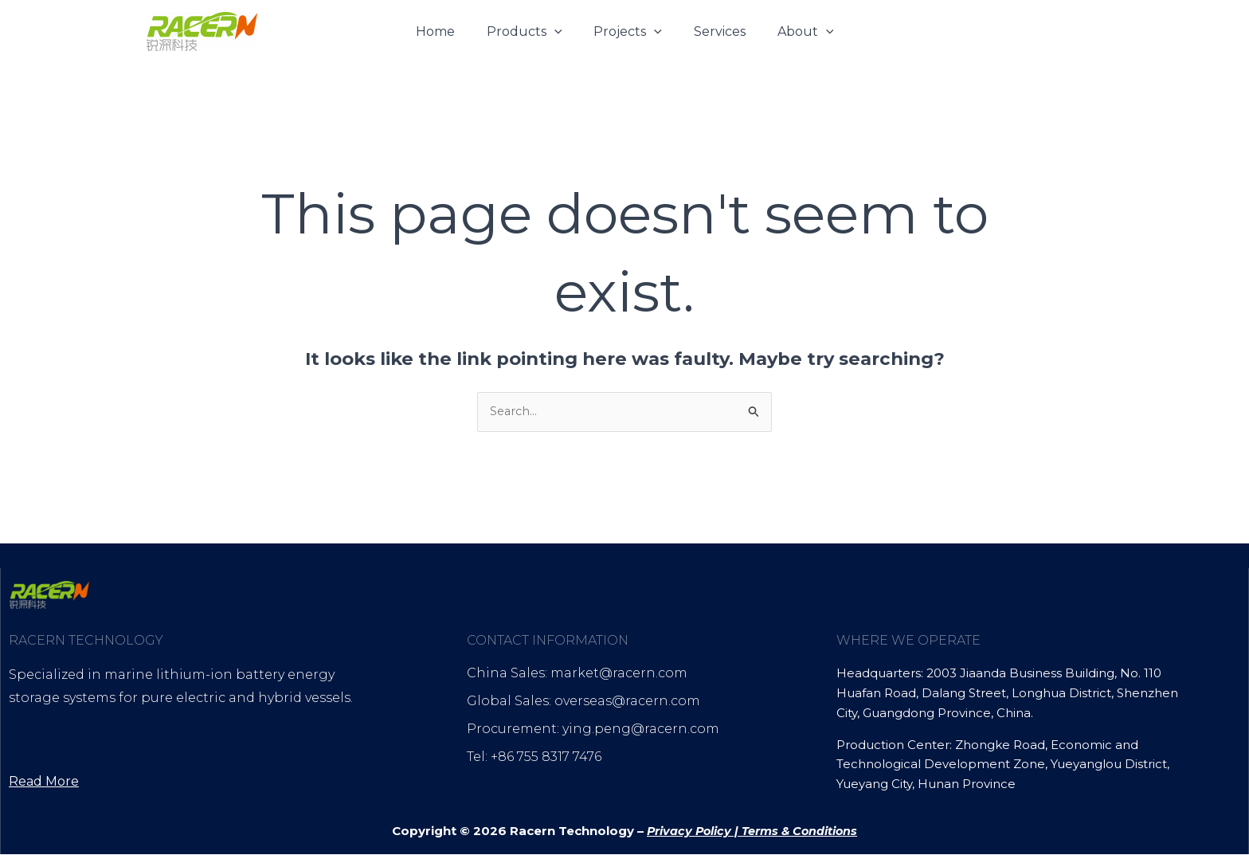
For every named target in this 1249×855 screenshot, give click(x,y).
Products (531, 32)
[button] (561, 32)
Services (713, 31)
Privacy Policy (686, 831)
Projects (627, 32)
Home (448, 31)
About (793, 32)
